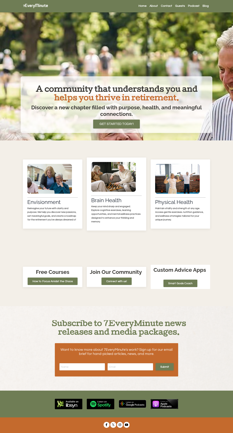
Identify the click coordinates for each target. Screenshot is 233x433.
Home (142, 6)
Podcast (193, 6)
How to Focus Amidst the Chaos (52, 281)
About (153, 6)
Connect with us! (116, 281)
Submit (164, 366)
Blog (205, 6)
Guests (180, 6)
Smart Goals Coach (180, 283)
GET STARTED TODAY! (116, 124)
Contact (166, 6)
